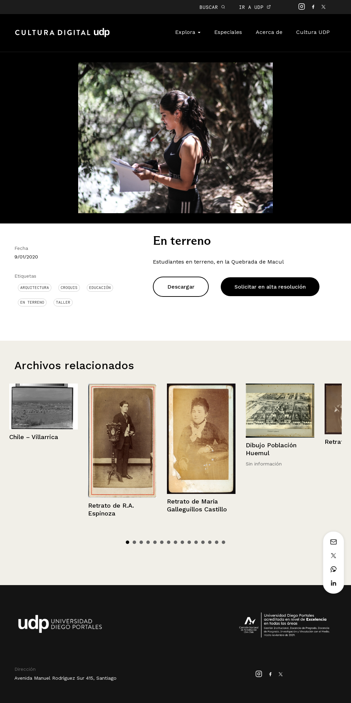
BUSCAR (212, 7)
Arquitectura (34, 287)
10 (189, 542)
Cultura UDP (313, 32)
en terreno (32, 302)
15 (223, 542)
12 (203, 542)
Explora (188, 32)
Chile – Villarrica (33, 436)
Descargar (180, 286)
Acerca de (269, 32)
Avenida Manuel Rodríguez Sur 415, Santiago (65, 678)
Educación (100, 287)
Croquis (69, 287)
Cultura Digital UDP (62, 36)
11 (196, 542)
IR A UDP (255, 7)
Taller (63, 302)
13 (209, 542)
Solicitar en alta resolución (270, 286)
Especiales (228, 32)
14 (216, 542)
